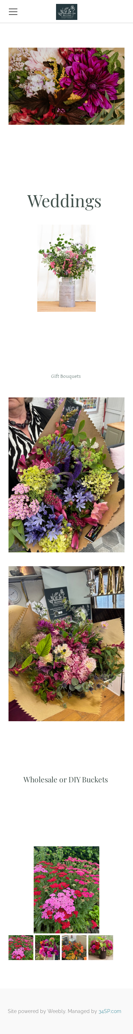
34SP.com (110, 1011)
